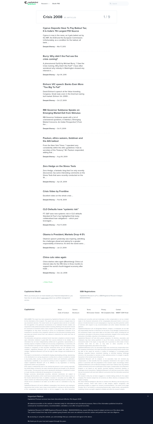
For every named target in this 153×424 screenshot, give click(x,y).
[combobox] (119, 4)
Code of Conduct (63, 313)
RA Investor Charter (93, 313)
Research (44, 4)
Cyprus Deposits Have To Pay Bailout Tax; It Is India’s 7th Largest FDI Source (65, 29)
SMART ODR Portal (122, 313)
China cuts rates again (54, 257)
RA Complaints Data (107, 313)
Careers (74, 310)
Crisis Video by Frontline (56, 191)
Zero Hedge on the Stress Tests (59, 166)
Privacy (103, 310)
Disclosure (75, 313)
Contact (118, 310)
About (60, 310)
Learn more (45, 298)
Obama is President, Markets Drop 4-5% (64, 234)
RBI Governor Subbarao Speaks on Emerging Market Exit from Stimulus (62, 111)
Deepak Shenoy (49, 47)
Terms (89, 310)
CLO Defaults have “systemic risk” (61, 209)
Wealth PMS (56, 4)
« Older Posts (47, 282)
